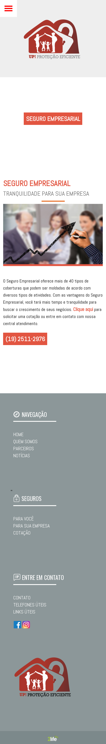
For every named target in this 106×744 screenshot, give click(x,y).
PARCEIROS (23, 448)
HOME (18, 434)
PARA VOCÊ (23, 519)
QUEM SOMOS (25, 441)
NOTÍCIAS (21, 455)
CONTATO (22, 598)
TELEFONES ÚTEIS (29, 605)
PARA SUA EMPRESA (31, 526)
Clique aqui (83, 309)
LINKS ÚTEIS (24, 612)
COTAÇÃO (22, 533)
